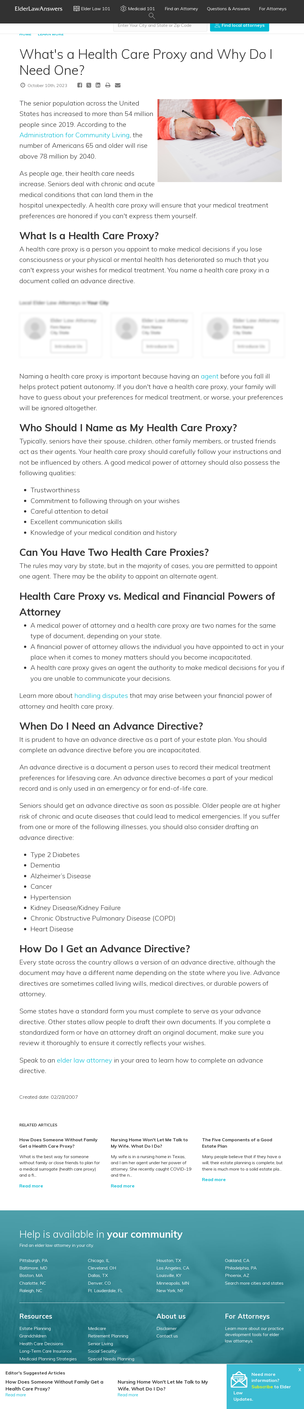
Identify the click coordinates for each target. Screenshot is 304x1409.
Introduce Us (68, 346)
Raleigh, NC (30, 1290)
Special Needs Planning (111, 1358)
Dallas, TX (98, 1275)
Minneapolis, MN (172, 1283)
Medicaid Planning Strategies (48, 1358)
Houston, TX (168, 1260)
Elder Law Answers (38, 8)
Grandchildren (32, 1336)
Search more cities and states (254, 1283)
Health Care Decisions (41, 1343)
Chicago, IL (98, 1260)
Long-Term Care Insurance (45, 1351)
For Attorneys (273, 8)
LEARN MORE (51, 33)
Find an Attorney (181, 8)
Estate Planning (35, 1328)
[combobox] (160, 25)
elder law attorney (84, 1060)
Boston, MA (31, 1275)
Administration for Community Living (74, 135)
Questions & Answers (228, 8)
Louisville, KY (168, 1275)
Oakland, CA (237, 1260)
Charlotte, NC (32, 1283)
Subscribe (262, 1386)
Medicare (97, 1328)
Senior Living (100, 1343)
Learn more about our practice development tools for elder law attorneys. (254, 1335)
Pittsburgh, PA (33, 1260)
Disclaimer (166, 1328)
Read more (31, 1186)
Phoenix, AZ (237, 1275)
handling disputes (101, 695)
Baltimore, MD (33, 1268)
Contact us (167, 1336)
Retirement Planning (108, 1336)
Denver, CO (99, 1283)
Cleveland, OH (102, 1268)
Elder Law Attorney (73, 320)
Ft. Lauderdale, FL (105, 1290)
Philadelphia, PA (241, 1268)
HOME (25, 33)
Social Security (102, 1351)
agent (210, 376)
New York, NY (169, 1290)
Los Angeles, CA (172, 1268)
